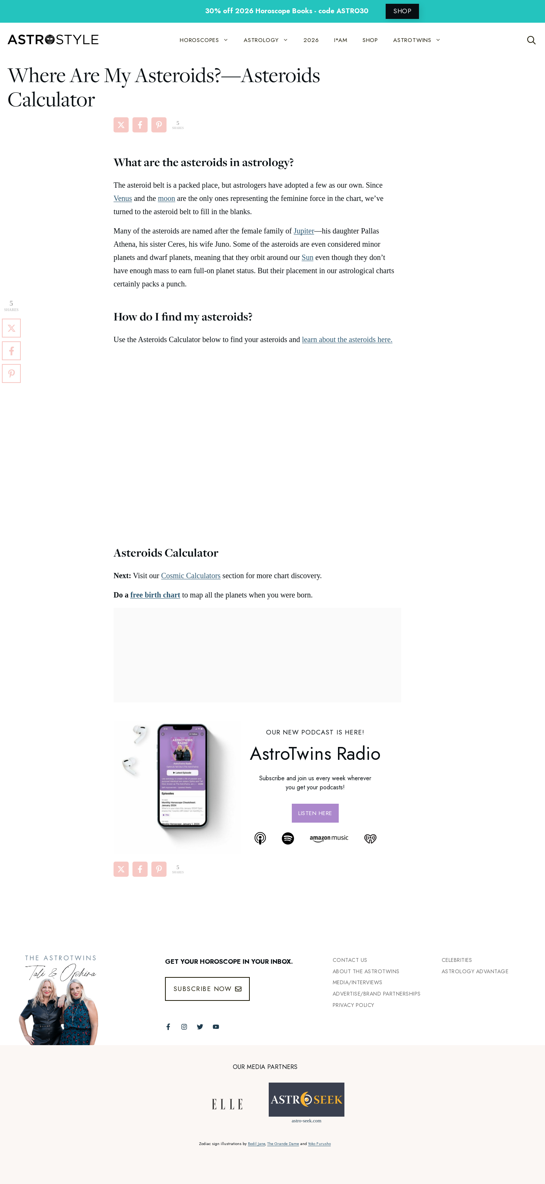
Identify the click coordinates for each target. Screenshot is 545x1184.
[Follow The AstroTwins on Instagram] (184, 1027)
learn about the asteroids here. (347, 339)
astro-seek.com (306, 1120)
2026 (311, 40)
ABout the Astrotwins (366, 971)
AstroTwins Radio (315, 754)
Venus (123, 198)
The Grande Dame (283, 1144)
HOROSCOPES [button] (208, 40)
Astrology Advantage (475, 971)
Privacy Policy (353, 1005)
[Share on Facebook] (140, 124)
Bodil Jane (256, 1144)
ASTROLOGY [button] (270, 40)
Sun (307, 257)
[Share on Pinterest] (159, 124)
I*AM (340, 40)
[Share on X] (121, 124)
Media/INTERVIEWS (358, 982)
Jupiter (304, 231)
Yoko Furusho (319, 1144)
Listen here (315, 813)
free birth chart (155, 595)
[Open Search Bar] (531, 40)
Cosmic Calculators (191, 575)
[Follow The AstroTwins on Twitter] (200, 1027)
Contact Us (350, 960)
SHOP (402, 11)
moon (166, 198)
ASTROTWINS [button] (420, 40)
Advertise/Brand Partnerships (377, 993)
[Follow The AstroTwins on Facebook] (168, 1027)
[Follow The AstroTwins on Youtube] (216, 1027)
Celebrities (457, 960)
